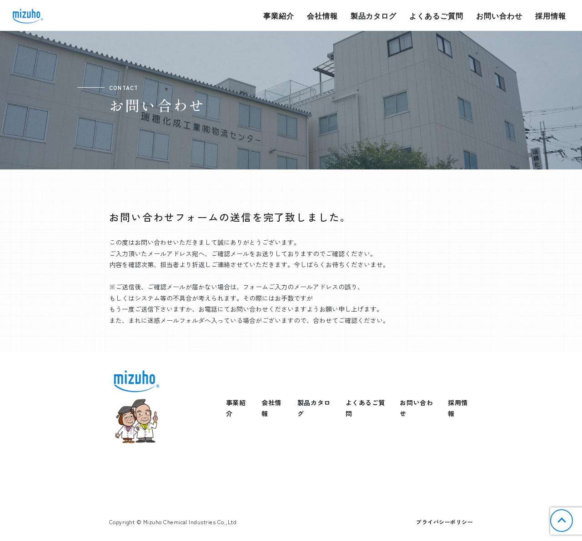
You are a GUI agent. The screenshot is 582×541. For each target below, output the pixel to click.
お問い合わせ (499, 15)
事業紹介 (278, 15)
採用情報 (550, 15)
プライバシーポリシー (444, 522)
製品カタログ (374, 15)
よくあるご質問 (436, 15)
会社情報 (322, 15)
